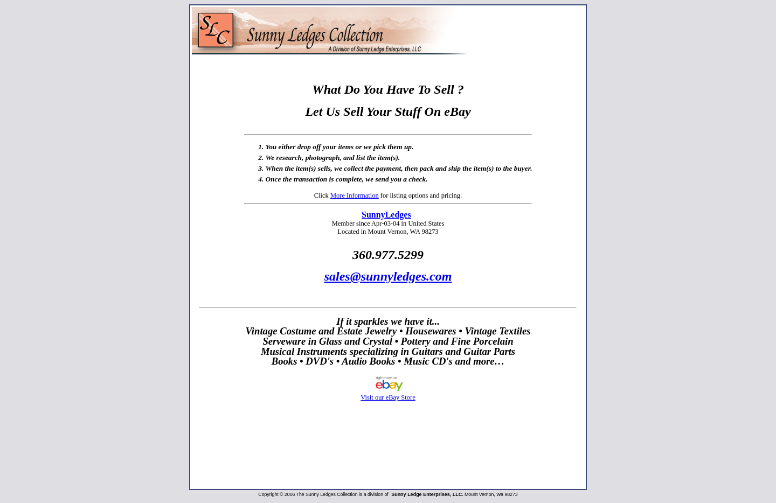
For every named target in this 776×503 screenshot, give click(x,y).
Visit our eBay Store (388, 393)
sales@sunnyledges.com (388, 276)
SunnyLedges (386, 214)
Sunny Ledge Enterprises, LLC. (427, 494)
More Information (354, 195)
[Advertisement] (388, 454)
